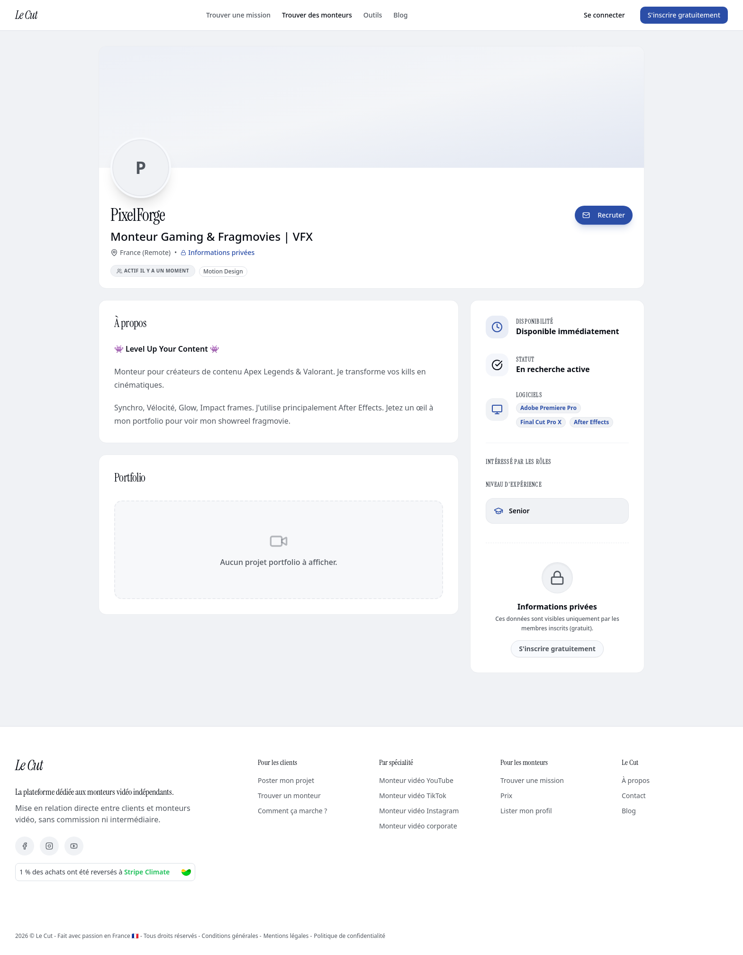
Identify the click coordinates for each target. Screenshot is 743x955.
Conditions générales (230, 936)
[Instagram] (49, 846)
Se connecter (604, 14)
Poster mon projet (286, 780)
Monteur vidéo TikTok (412, 795)
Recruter (603, 214)
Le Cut (26, 15)
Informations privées (217, 252)
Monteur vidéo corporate (418, 825)
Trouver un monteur (289, 795)
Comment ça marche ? (292, 810)
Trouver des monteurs (317, 14)
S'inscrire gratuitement (684, 14)
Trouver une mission (238, 14)
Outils (372, 14)
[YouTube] (73, 846)
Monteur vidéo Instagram (419, 810)
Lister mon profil (526, 810)
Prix (506, 795)
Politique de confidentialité (349, 936)
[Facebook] (24, 846)
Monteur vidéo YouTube (416, 780)
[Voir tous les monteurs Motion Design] (223, 271)
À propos (636, 780)
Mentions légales (286, 936)
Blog (400, 14)
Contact (634, 795)
